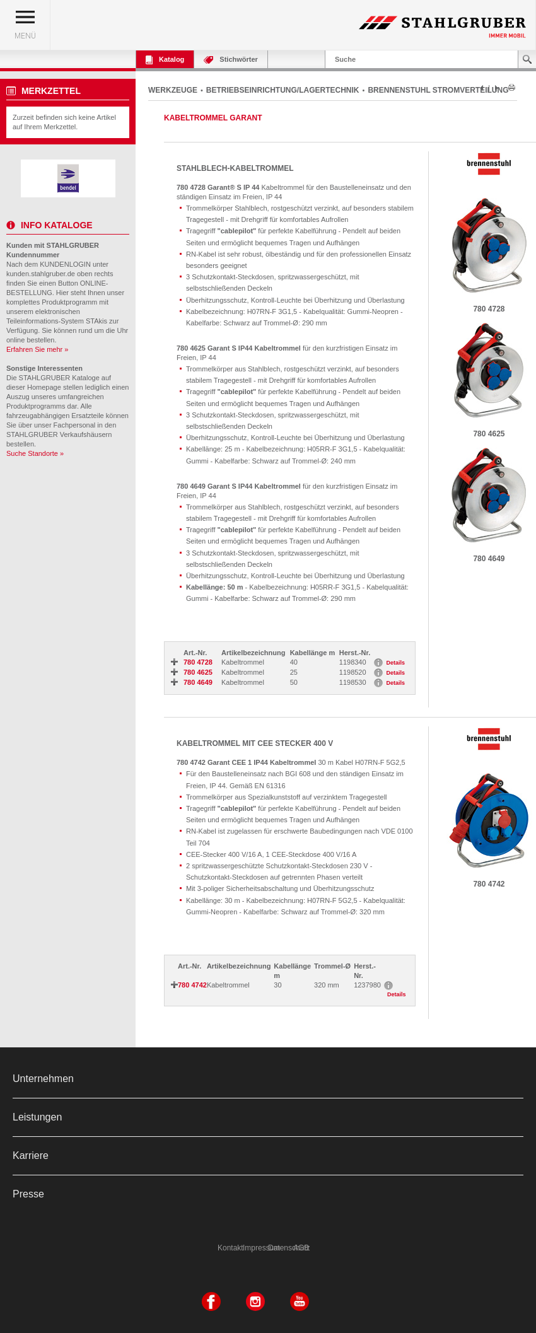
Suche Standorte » (35, 453)
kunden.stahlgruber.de (40, 273)
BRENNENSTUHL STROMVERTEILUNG (438, 90)
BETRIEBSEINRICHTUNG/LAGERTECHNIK (282, 90)
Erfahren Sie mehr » (37, 349)
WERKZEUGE (172, 90)
